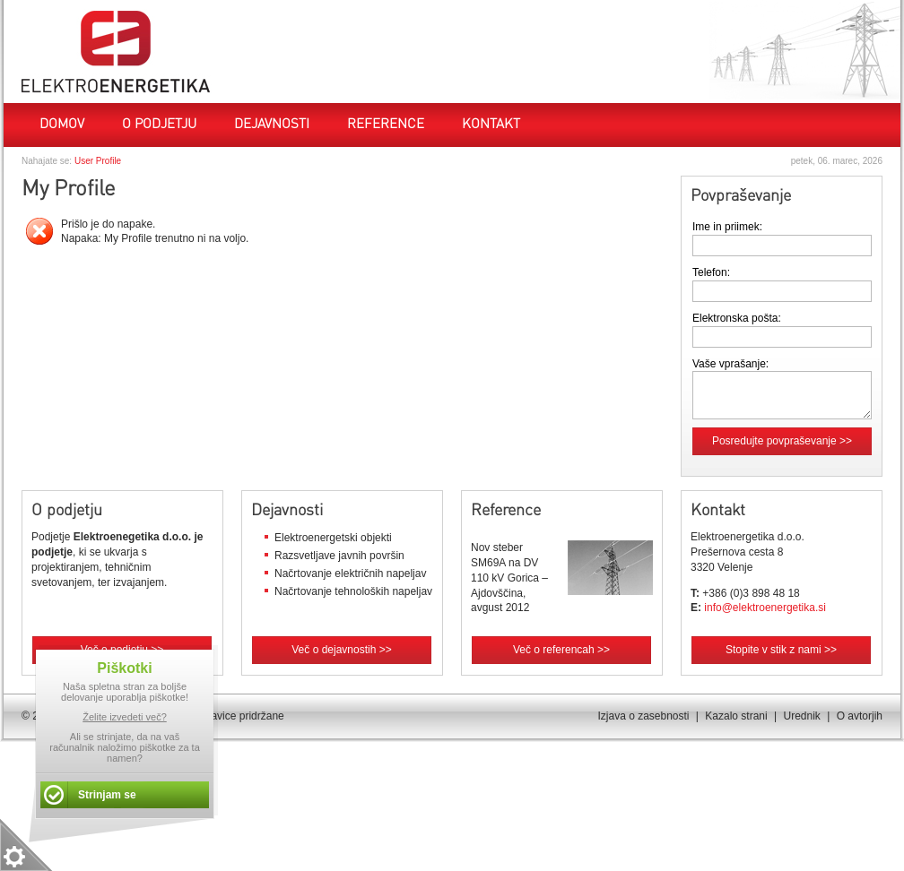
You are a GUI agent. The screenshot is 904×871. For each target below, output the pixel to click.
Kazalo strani (736, 716)
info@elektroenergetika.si (765, 607)
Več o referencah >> (561, 649)
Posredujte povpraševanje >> (782, 441)
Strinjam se (107, 795)
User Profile (97, 161)
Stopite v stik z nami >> (781, 649)
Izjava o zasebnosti (643, 716)
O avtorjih (859, 716)
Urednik (801, 716)
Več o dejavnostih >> (341, 649)
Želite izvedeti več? (125, 716)
